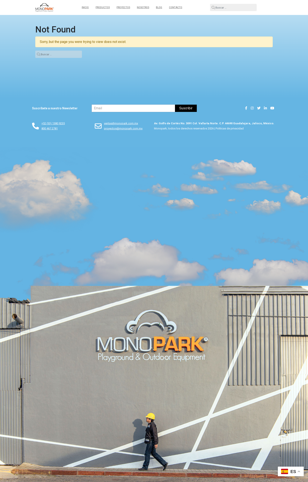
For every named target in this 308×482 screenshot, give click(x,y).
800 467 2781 (49, 128)
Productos (103, 7)
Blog (159, 7)
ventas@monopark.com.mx (121, 123)
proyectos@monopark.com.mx (123, 128)
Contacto (175, 7)
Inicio (85, 7)
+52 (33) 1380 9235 (53, 123)
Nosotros (143, 7)
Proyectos (123, 7)
